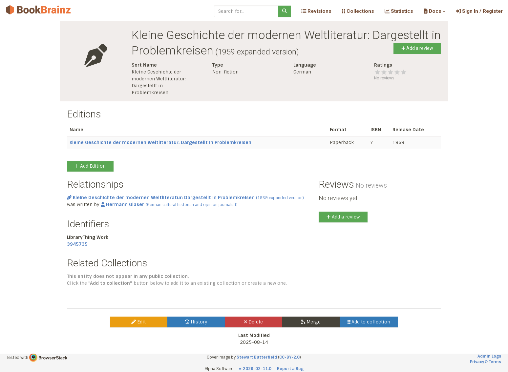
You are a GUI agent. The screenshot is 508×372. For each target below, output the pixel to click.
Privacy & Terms (485, 361)
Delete (253, 322)
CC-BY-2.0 (289, 357)
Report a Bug (290, 368)
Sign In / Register (479, 11)
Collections (358, 11)
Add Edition (90, 166)
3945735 (77, 244)
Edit (138, 322)
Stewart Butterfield (257, 357)
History (196, 322)
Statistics (399, 11)
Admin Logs (489, 356)
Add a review (417, 48)
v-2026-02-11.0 (255, 368)
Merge (311, 322)
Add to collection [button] (369, 322)
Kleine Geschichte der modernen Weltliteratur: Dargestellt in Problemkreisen (160, 142)
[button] (434, 11)
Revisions (316, 11)
